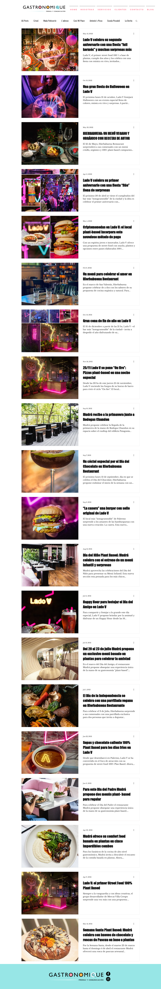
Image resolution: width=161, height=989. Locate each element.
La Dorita (128, 20)
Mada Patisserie (49, 20)
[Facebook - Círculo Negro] (108, 974)
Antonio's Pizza (96, 20)
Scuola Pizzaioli (113, 20)
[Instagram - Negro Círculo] (108, 979)
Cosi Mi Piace (79, 20)
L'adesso (65, 20)
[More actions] (134, 33)
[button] (136, 21)
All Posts (25, 20)
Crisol (36, 20)
